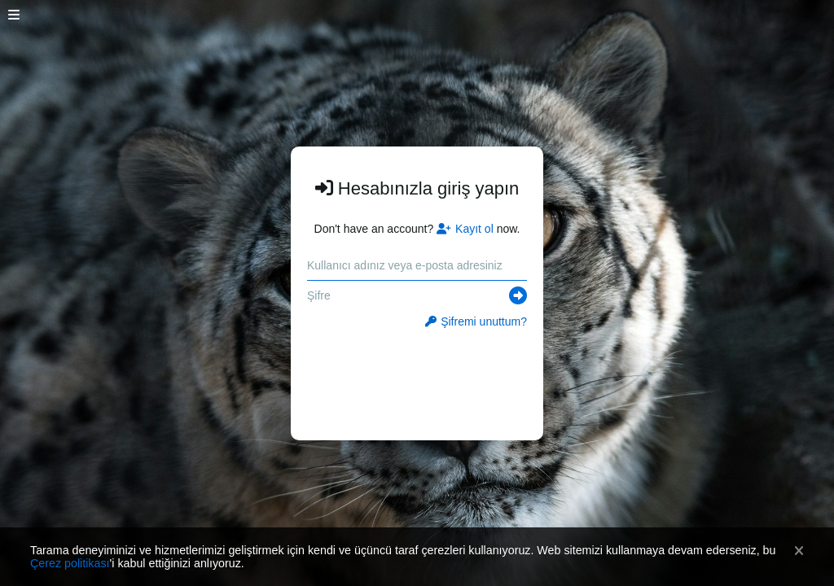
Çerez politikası (70, 563)
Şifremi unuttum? (476, 321)
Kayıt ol (465, 228)
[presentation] (417, 376)
